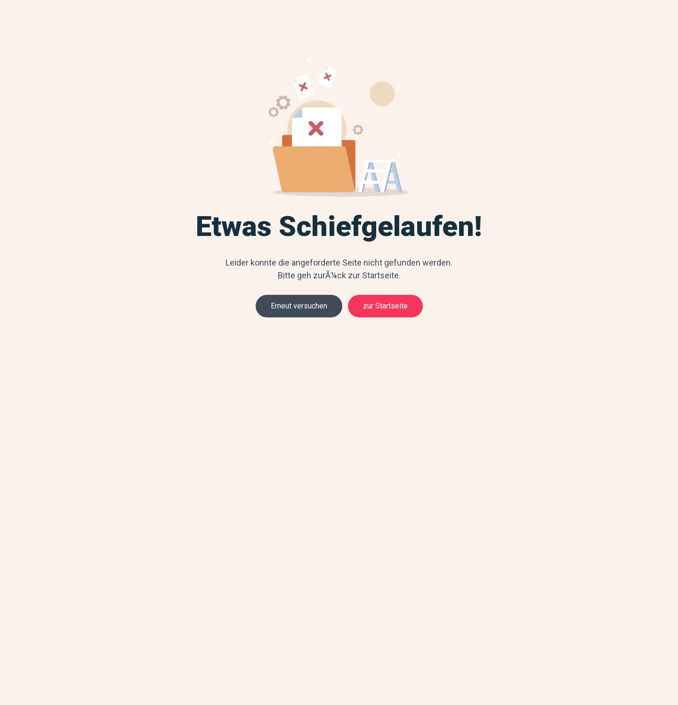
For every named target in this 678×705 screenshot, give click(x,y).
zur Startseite (385, 305)
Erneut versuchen (299, 305)
